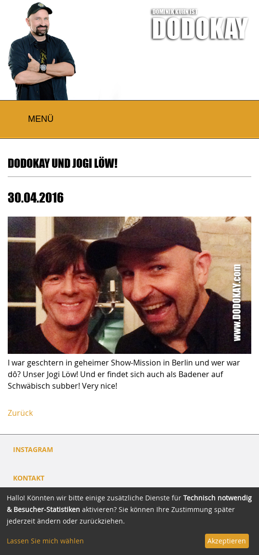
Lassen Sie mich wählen (45, 540)
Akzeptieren (226, 540)
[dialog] (129, 521)
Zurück (20, 413)
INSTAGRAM (33, 449)
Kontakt (28, 477)
